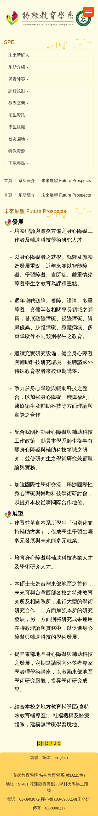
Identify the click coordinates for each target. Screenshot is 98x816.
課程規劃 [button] (18, 91)
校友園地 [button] (18, 139)
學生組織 (16, 127)
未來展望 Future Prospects (66, 180)
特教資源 (16, 151)
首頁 (8, 180)
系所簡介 (26, 180)
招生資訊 (16, 115)
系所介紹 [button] (18, 67)
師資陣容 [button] (18, 79)
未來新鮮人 (18, 55)
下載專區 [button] (18, 163)
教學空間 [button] (18, 103)
